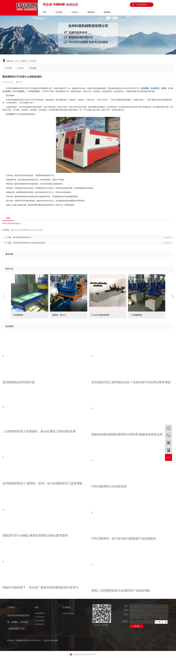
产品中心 (75, 12)
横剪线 (10, 223)
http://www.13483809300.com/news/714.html (27, 230)
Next (173, 296)
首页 (44, 12)
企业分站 (46, 640)
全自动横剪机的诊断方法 (22, 237)
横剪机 (4, 223)
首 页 (17, 61)
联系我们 (107, 12)
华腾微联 (19, 640)
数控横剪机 (17, 223)
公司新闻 (8, 68)
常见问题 (32, 61)
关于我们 (58, 12)
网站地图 (54, 640)
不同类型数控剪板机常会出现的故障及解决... (30, 243)
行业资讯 (20, 68)
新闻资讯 (91, 12)
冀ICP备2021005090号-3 (32, 640)
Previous (3, 296)
